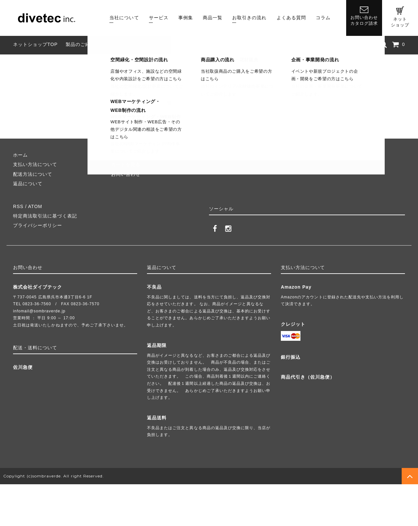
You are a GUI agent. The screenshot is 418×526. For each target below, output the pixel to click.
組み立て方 (115, 44)
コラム (323, 17)
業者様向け (185, 44)
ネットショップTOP (35, 44)
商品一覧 (212, 17)
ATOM (35, 206)
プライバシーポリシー (37, 225)
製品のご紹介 (80, 44)
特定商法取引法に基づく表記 (45, 215)
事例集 (185, 17)
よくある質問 (291, 17)
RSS (18, 206)
